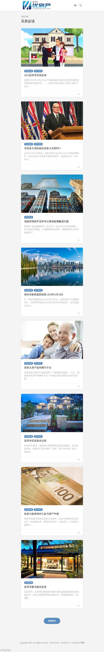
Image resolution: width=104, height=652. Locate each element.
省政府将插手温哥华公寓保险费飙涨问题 (46, 221)
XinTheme (65, 642)
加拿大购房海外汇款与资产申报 (41, 513)
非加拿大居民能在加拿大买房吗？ (42, 148)
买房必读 (28, 71)
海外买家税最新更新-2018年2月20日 (43, 294)
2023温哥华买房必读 (35, 75)
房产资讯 (38, 71)
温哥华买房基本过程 (35, 440)
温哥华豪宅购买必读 (35, 587)
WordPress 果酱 (77, 642)
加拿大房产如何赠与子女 (37, 367)
